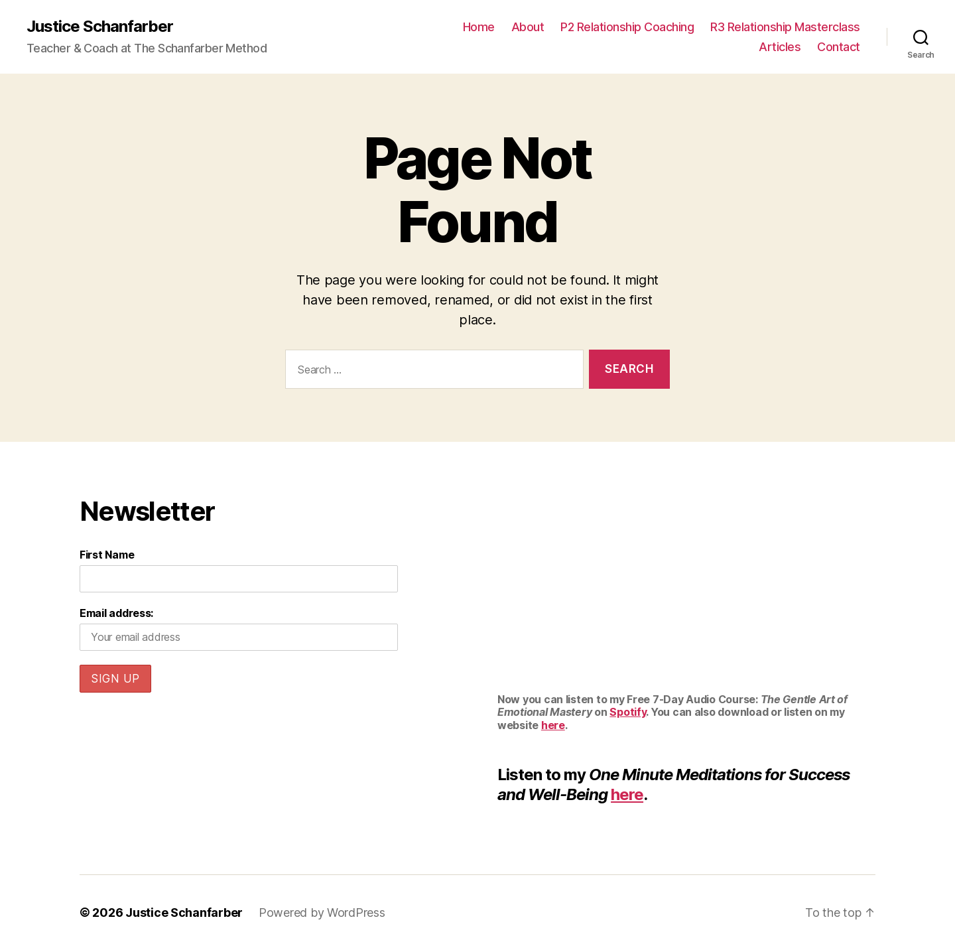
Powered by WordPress (322, 912)
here (553, 725)
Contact (838, 47)
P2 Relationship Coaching (627, 27)
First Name (107, 554)
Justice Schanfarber (100, 26)
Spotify (627, 711)
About (527, 27)
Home (479, 27)
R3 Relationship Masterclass (785, 27)
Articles (779, 47)
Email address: (116, 613)
